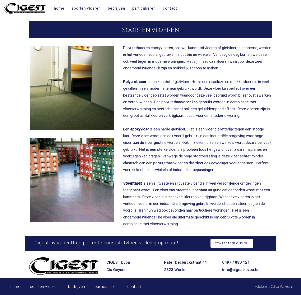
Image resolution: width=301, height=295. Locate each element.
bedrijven (116, 8)
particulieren (144, 8)
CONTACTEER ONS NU (232, 243)
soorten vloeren (86, 8)
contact (170, 8)
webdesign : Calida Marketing (273, 287)
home (59, 8)
